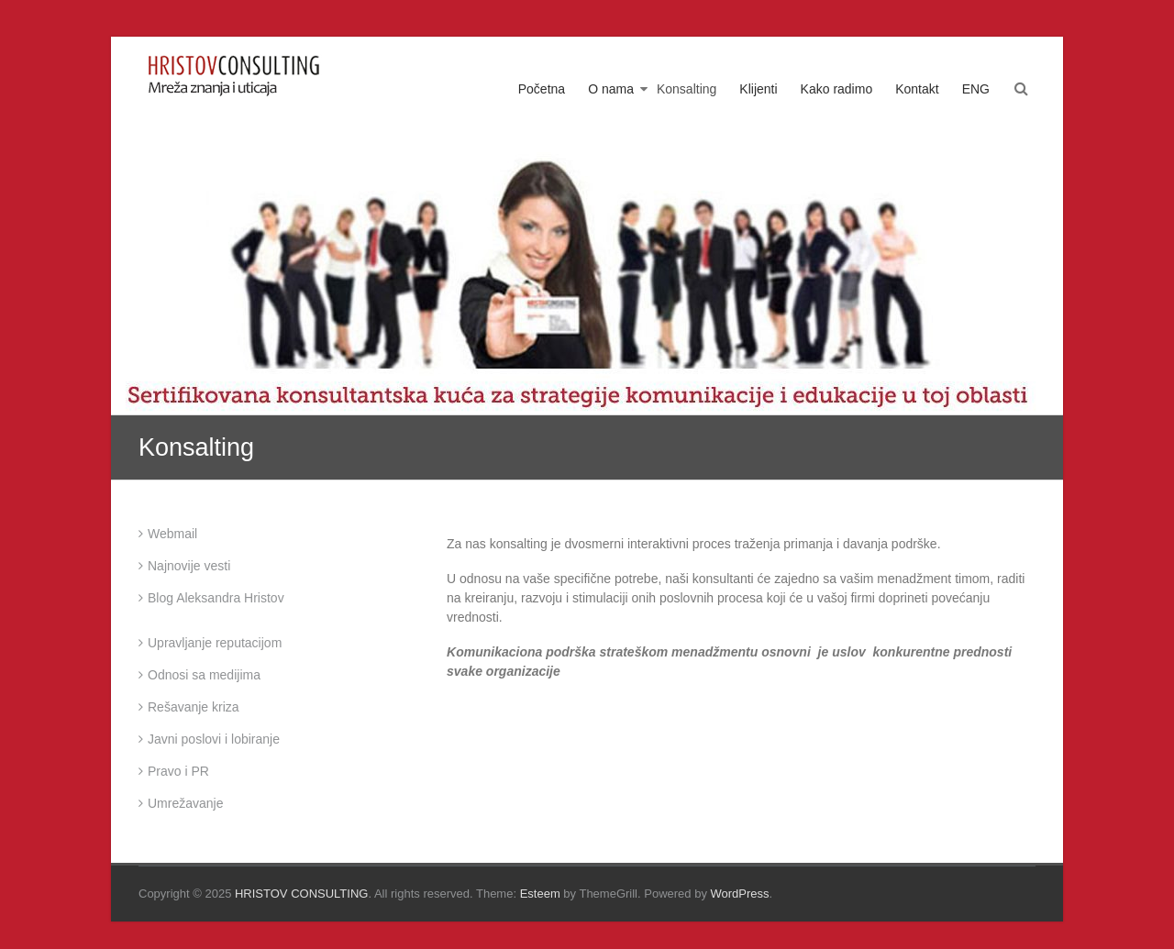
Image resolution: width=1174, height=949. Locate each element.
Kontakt (916, 89)
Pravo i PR (178, 771)
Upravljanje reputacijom (215, 642)
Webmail (172, 533)
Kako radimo (837, 89)
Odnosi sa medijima (204, 675)
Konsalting (686, 89)
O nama (611, 89)
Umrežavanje (185, 803)
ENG (976, 89)
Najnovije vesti (189, 565)
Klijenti (758, 89)
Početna (541, 89)
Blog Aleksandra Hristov (216, 597)
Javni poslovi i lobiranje (214, 739)
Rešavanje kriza (193, 707)
